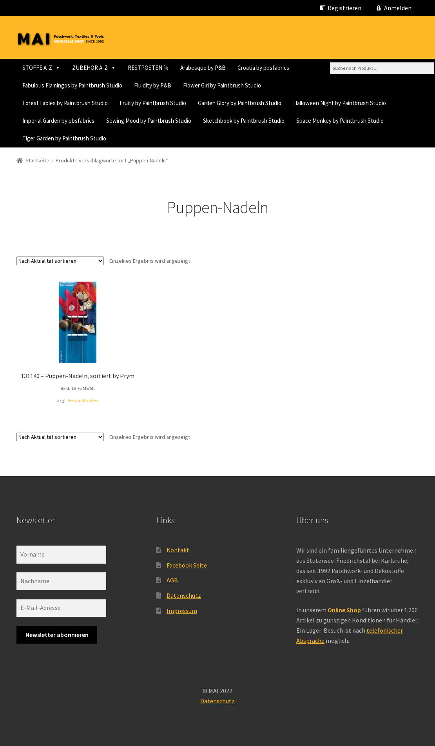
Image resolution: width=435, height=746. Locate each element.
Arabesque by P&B (203, 67)
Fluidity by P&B (152, 85)
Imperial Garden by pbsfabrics (58, 120)
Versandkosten (83, 400)
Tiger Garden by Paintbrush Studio (64, 138)
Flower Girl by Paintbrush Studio (222, 85)
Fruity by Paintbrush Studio (153, 103)
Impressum (182, 611)
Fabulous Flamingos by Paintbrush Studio (72, 85)
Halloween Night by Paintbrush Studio (339, 103)
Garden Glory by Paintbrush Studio (239, 103)
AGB (172, 580)
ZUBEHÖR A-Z (94, 67)
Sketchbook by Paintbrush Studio (244, 120)
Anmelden (397, 8)
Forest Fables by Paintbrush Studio (65, 103)
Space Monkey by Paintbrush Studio (340, 120)
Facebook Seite (187, 565)
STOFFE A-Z (41, 67)
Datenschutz (184, 595)
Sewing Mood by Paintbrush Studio (148, 120)
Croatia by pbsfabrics (263, 67)
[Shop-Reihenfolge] (60, 261)
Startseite (37, 160)
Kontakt (178, 550)
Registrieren (344, 8)
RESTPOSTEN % (148, 67)
